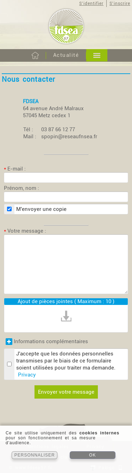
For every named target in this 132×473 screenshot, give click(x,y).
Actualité (66, 55)
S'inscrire (119, 3)
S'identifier (91, 3)
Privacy (27, 375)
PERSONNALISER (34, 455)
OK (92, 455)
